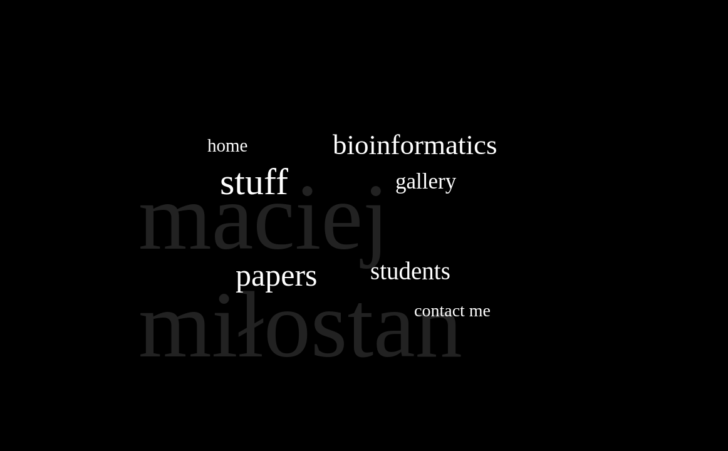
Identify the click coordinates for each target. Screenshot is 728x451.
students (410, 270)
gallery (425, 181)
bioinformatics (415, 144)
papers (277, 275)
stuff (254, 181)
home (227, 145)
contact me (452, 310)
